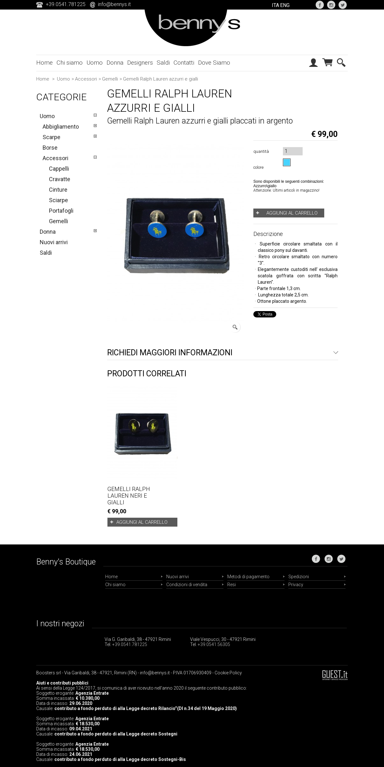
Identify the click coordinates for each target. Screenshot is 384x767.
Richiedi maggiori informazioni (169, 352)
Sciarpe (58, 200)
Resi (231, 584)
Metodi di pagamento (248, 576)
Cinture (58, 189)
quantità (261, 151)
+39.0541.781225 (129, 644)
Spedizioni (298, 576)
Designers (140, 62)
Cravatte (59, 179)
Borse (50, 147)
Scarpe (51, 137)
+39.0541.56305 (214, 644)
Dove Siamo (214, 62)
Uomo (94, 62)
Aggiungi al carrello (142, 522)
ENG (285, 5)
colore (259, 167)
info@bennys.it (114, 4)
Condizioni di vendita (186, 584)
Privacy (295, 584)
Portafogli (61, 210)
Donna (114, 62)
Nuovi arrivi (54, 242)
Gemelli (110, 79)
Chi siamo (70, 62)
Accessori (86, 79)
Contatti (184, 62)
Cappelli (59, 168)
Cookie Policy (228, 672)
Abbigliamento (61, 126)
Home (44, 62)
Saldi (163, 62)
